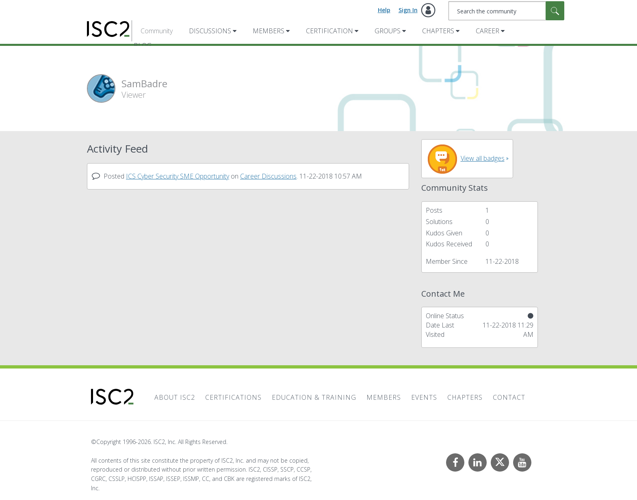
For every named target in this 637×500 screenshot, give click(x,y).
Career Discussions (268, 176)
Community (157, 30)
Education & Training (314, 397)
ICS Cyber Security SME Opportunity (177, 176)
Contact (509, 397)
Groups (388, 30)
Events (424, 397)
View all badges (483, 158)
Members (268, 30)
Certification (329, 30)
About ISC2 (174, 397)
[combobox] (506, 10)
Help (384, 10)
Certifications (233, 397)
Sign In (408, 10)
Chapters (438, 30)
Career (487, 30)
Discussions (210, 30)
